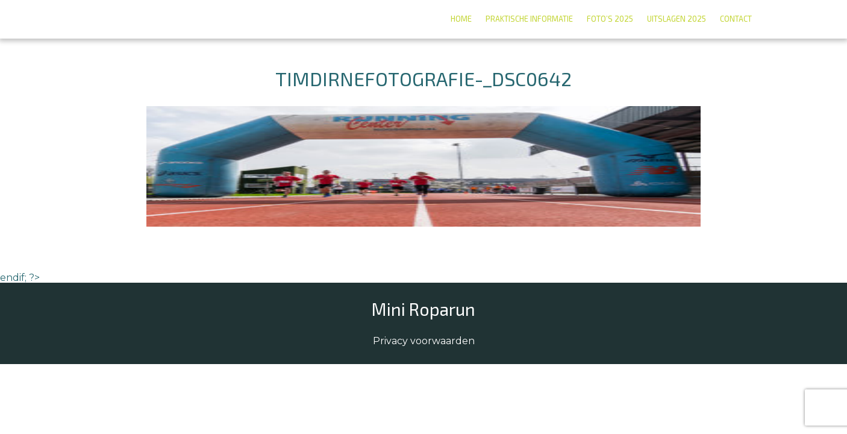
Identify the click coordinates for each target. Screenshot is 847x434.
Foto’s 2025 (610, 19)
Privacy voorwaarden (424, 341)
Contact (736, 19)
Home (461, 19)
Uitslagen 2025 (676, 19)
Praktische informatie (529, 19)
